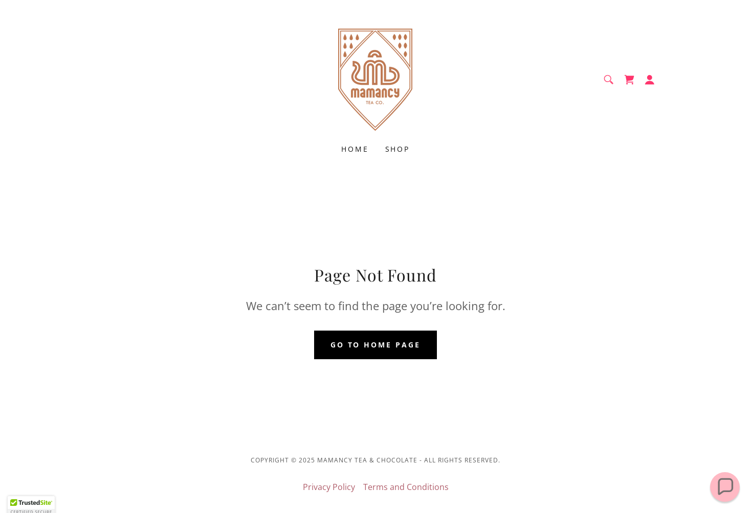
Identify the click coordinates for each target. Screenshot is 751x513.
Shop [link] (397, 149)
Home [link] (355, 149)
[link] (375, 78)
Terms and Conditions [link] (406, 487)
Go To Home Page (375, 344)
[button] (649, 79)
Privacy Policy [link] (329, 487)
